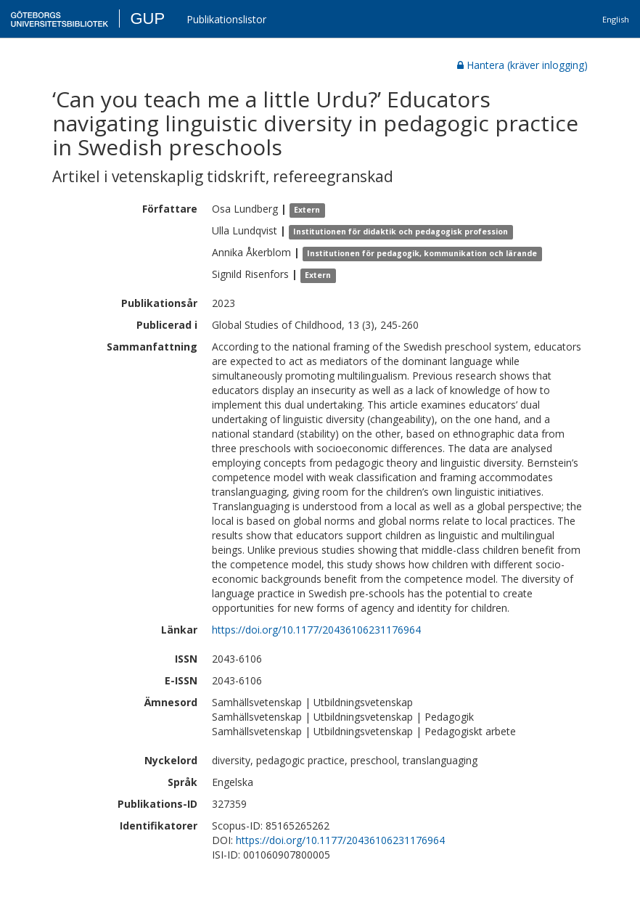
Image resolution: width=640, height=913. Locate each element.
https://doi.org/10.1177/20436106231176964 (316, 629)
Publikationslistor (226, 19)
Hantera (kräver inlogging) (522, 65)
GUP (147, 18)
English (615, 19)
